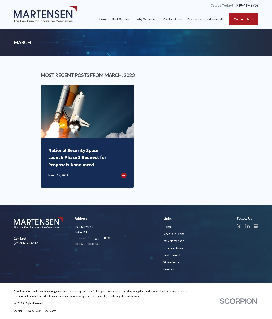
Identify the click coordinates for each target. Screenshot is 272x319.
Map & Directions (86, 244)
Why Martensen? (174, 241)
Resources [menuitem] (194, 19)
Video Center (172, 262)
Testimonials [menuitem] (214, 19)
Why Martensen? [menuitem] (148, 19)
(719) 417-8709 (26, 243)
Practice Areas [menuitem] (172, 19)
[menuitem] (18, 311)
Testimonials (172, 255)
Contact (169, 269)
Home (167, 227)
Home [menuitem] (103, 19)
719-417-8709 (247, 5)
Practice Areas (173, 248)
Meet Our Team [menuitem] (122, 19)
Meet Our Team (173, 234)
